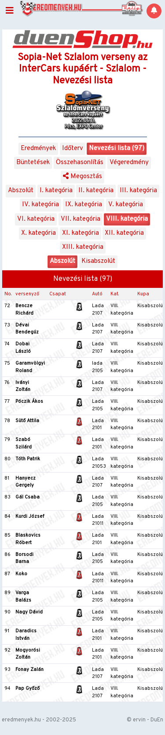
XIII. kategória (82, 247)
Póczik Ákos (29, 401)
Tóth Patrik (27, 459)
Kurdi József (29, 516)
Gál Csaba (27, 497)
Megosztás (82, 176)
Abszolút (20, 190)
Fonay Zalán (29, 670)
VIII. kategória (127, 219)
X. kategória (38, 233)
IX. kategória (83, 205)
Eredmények (38, 148)
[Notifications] (154, 11)
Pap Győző (27, 688)
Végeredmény (129, 162)
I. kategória (56, 190)
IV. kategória (40, 205)
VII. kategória (80, 219)
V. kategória (125, 205)
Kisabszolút (98, 261)
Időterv (72, 148)
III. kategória (138, 190)
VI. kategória (36, 219)
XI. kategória (80, 233)
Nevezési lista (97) (116, 148)
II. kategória (96, 190)
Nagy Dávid (29, 612)
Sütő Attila (27, 421)
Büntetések (33, 162)
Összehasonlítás (79, 162)
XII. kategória (124, 233)
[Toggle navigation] (9, 11)
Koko (21, 574)
